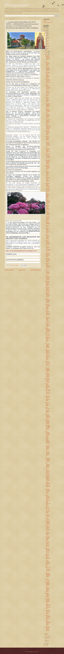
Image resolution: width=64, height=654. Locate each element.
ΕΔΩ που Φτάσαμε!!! (47, 519)
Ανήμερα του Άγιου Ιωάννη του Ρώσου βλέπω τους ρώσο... (47, 230)
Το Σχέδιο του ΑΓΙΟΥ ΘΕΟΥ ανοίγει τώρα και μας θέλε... (47, 503)
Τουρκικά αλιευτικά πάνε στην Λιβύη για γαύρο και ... (47, 497)
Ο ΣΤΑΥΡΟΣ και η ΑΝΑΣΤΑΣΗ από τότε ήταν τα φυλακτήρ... (47, 472)
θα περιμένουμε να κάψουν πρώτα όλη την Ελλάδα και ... (47, 459)
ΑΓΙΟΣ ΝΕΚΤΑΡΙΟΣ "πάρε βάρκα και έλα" (47, 404)
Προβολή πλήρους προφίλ (47, 22)
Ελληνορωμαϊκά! (17, 5)
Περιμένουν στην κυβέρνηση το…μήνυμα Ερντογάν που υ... (47, 87)
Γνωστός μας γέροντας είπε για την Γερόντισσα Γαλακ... (47, 260)
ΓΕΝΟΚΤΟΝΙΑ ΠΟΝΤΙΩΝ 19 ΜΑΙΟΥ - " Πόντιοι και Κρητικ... (47, 522)
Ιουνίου (46, 52)
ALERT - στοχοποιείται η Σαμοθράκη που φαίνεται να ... (47, 569)
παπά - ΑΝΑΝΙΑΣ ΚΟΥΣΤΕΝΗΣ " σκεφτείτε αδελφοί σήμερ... (47, 434)
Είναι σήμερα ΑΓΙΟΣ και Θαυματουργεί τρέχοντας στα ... (47, 416)
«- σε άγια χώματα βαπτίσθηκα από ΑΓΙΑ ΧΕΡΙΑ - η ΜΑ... (47, 563)
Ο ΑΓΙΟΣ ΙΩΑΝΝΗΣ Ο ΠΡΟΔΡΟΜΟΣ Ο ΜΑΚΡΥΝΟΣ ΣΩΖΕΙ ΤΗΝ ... (47, 485)
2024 (45, 32)
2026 (45, 28)
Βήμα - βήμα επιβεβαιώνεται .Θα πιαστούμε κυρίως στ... (47, 380)
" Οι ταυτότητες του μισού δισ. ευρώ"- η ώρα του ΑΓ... (47, 190)
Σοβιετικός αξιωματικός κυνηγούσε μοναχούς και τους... (47, 300)
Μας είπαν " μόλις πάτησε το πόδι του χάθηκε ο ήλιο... (47, 99)
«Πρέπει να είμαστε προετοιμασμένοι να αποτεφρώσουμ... (47, 243)
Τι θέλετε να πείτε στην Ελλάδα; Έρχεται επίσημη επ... (47, 138)
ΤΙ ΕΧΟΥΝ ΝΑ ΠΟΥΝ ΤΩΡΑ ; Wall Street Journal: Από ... (47, 357)
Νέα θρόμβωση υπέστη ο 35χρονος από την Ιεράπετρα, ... (47, 629)
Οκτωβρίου (47, 43)
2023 (45, 33)
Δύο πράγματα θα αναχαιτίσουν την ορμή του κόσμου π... (47, 156)
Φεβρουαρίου (47, 637)
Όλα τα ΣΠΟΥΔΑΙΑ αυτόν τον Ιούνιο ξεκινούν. (47, 64)
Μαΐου (46, 54)
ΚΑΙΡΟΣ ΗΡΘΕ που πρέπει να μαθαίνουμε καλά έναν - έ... (47, 392)
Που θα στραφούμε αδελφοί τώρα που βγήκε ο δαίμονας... (47, 589)
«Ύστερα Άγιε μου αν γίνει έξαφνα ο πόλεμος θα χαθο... (47, 254)
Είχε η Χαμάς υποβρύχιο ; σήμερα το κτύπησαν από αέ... (47, 583)
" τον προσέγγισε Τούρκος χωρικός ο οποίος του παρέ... (47, 150)
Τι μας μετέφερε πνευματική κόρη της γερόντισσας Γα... (47, 465)
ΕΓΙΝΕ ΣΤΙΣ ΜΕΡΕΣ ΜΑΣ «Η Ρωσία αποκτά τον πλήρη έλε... (47, 207)
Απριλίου (46, 633)
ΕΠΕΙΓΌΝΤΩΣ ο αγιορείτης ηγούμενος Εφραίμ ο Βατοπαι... (47, 162)
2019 (45, 644)
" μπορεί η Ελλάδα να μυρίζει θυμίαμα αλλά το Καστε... (47, 196)
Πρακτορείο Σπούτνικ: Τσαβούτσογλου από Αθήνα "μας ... (47, 58)
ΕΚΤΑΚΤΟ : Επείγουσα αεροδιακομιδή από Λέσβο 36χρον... (47, 306)
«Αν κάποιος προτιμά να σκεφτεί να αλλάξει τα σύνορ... (47, 116)
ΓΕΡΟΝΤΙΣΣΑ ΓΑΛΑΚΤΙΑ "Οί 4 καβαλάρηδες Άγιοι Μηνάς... (47, 398)
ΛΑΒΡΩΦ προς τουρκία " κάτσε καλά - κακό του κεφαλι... (47, 352)
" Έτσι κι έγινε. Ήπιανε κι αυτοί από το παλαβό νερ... (47, 453)
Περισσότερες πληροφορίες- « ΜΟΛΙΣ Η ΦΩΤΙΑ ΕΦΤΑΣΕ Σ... (47, 427)
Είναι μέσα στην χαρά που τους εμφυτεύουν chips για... (47, 375)
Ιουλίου (46, 51)
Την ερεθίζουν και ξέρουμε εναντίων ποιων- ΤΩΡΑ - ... (47, 538)
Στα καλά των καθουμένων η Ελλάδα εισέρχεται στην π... (47, 600)
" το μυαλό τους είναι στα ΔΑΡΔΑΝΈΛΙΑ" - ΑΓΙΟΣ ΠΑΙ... (47, 249)
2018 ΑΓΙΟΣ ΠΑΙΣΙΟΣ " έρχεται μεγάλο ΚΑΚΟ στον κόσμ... (47, 283)
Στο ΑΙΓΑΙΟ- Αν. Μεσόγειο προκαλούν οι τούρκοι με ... (47, 272)
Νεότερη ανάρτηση (9, 270)
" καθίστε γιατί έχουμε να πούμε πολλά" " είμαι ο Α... (47, 319)
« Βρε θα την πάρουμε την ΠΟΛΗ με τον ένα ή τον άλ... (47, 144)
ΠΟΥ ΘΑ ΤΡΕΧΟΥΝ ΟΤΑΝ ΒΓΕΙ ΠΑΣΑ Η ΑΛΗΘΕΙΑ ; (47, 278)
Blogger (37, 651)
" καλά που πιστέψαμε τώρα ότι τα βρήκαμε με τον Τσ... (47, 69)
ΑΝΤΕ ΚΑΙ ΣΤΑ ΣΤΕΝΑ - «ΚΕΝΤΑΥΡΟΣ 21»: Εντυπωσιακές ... (47, 528)
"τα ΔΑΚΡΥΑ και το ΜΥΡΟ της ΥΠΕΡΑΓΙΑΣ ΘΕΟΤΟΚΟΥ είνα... (47, 266)
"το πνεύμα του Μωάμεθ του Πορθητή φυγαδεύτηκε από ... (47, 105)
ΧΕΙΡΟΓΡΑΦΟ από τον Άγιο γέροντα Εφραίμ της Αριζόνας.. (47, 75)
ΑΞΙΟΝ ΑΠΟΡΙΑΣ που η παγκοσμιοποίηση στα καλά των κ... (47, 313)
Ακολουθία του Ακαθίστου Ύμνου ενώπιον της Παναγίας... (47, 185)
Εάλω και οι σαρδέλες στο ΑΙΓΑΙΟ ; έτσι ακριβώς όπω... (47, 110)
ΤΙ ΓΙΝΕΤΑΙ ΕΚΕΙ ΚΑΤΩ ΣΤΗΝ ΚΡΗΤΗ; (47, 534)
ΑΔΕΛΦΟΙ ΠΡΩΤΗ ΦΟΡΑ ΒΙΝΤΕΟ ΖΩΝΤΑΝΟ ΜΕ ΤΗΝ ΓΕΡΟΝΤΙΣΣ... (47, 441)
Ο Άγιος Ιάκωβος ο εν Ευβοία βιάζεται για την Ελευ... (47, 213)
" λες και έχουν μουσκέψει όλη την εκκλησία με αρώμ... (47, 121)
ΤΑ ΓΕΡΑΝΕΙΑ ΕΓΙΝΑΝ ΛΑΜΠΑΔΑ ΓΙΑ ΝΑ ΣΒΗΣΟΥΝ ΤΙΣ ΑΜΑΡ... (47, 478)
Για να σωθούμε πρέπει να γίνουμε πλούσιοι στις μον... (47, 236)
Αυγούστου (47, 48)
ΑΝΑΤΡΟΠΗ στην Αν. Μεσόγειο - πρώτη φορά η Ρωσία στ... (47, 295)
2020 (45, 643)
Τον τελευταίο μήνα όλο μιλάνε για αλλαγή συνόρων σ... (47, 448)
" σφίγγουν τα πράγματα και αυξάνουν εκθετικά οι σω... (47, 544)
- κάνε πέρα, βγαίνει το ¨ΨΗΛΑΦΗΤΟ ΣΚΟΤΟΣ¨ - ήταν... (47, 369)
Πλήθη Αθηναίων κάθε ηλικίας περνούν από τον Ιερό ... (47, 623)
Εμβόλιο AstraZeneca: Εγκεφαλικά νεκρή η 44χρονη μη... (47, 410)
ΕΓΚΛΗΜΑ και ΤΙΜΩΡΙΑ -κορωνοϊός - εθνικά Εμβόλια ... (47, 133)
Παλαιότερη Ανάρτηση (36, 270)
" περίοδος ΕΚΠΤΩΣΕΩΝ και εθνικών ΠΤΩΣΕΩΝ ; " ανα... (47, 179)
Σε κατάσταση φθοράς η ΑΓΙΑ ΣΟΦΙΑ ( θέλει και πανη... (47, 167)
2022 (45, 35)
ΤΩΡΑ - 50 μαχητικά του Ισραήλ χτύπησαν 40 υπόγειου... (47, 550)
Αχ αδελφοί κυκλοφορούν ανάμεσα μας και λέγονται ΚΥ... (47, 491)
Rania (45, 20)
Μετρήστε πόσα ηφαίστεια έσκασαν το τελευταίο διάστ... (47, 386)
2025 (45, 30)
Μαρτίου (46, 636)
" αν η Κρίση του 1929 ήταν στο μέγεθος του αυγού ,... (47, 218)
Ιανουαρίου (47, 640)
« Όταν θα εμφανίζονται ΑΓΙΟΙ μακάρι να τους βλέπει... (47, 339)
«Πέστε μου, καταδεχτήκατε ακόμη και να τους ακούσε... (47, 617)
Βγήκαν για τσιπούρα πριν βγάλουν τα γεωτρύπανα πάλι (47, 556)
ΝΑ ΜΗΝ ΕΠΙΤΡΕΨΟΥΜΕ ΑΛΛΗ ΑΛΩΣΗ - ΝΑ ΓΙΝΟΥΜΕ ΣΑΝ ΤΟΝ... (47, 127)
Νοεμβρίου (47, 40)
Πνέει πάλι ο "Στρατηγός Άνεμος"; (47, 515)
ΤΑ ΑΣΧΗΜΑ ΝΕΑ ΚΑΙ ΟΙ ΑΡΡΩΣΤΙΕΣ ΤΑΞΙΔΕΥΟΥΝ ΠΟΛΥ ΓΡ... (47, 575)
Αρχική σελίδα (22, 270)
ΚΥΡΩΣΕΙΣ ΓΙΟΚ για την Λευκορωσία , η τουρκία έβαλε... (47, 201)
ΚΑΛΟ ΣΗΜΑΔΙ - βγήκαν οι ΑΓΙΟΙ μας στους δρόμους (47, 173)
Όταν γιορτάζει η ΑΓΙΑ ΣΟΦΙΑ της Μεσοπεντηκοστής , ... (47, 324)
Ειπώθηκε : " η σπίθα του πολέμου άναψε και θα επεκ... (47, 595)
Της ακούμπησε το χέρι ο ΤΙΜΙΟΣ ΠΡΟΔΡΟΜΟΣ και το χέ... (47, 346)
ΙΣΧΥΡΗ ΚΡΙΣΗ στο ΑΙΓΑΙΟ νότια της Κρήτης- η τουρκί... (47, 330)
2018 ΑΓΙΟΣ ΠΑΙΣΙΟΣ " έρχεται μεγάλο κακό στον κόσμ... (47, 289)
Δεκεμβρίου (47, 38)
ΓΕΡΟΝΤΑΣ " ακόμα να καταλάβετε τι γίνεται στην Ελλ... (47, 422)
